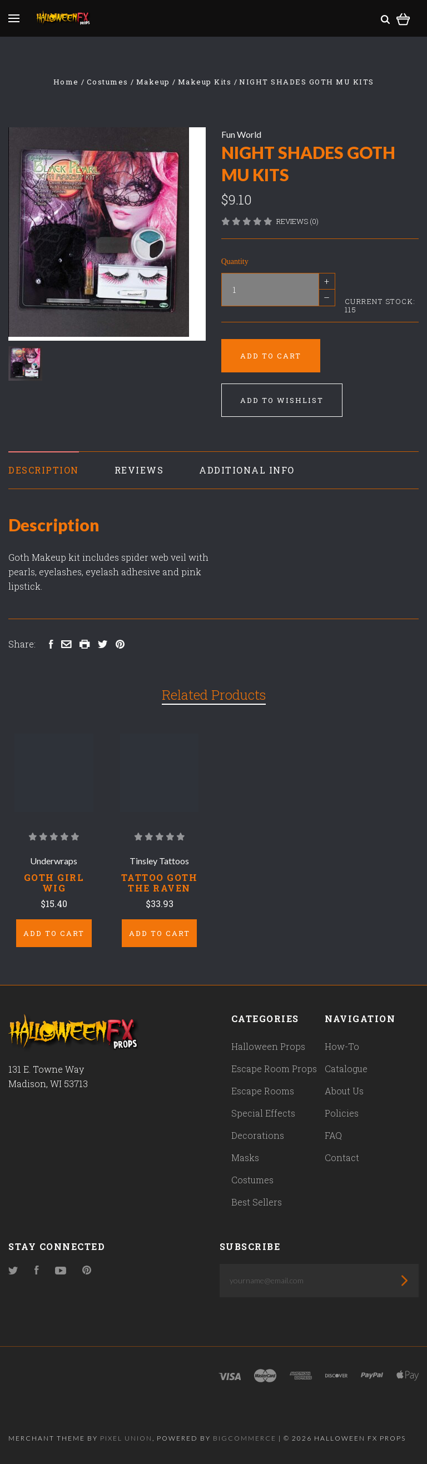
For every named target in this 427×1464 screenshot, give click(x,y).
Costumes (252, 1180)
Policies (342, 1113)
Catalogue (346, 1068)
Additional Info (247, 470)
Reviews (139, 470)
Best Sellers (256, 1202)
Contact (342, 1157)
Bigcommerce (244, 1438)
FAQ (333, 1135)
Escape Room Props (274, 1068)
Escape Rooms (262, 1091)
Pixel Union (126, 1438)
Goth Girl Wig (54, 883)
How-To (342, 1046)
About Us (344, 1091)
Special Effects (263, 1113)
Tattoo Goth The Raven (159, 883)
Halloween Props (268, 1046)
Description (43, 470)
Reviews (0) (297, 221)
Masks (245, 1157)
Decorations (257, 1135)
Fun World (241, 134)
